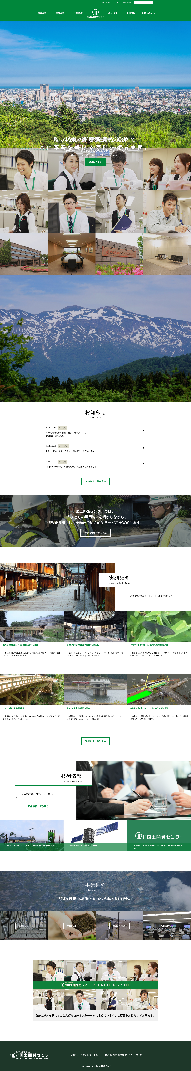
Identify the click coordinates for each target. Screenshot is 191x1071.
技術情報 (78, 13)
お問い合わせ (148, 13)
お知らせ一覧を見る (95, 481)
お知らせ (74, 1055)
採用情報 (130, 13)
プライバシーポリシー (123, 3)
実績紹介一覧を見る (95, 741)
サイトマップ (107, 3)
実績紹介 (60, 13)
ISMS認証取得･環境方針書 (116, 1055)
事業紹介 (42, 13)
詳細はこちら (95, 162)
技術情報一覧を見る (38, 806)
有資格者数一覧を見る (95, 533)
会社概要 (112, 13)
